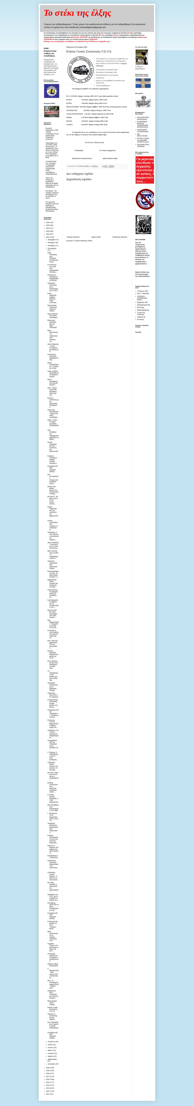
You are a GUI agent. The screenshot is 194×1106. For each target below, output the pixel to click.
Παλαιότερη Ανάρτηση (119, 237)
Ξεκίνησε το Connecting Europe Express (52, 1016)
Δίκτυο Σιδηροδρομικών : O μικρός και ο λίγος (53, 365)
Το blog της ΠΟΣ (142, 291)
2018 (48, 1073)
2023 (48, 231)
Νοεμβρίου (52, 242)
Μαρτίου (51, 1056)
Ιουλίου (50, 1045)
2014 (48, 1085)
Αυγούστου (52, 1042)
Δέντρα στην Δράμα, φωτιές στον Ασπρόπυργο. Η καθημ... (53, 490)
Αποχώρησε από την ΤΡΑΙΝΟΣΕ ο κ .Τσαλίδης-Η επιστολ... (53, 713)
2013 (48, 1088)
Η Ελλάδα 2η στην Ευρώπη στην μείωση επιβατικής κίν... (53, 634)
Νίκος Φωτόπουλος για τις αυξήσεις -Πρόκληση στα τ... (52, 936)
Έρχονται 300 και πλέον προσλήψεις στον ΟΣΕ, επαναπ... (52, 613)
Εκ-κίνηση (140, 319)
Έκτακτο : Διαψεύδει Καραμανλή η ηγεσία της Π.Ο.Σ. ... (52, 654)
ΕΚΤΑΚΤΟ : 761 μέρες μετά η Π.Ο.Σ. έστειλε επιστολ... (52, 500)
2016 (48, 1079)
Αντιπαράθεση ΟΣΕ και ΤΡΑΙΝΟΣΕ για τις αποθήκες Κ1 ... (52, 745)
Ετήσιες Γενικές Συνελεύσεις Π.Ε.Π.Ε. (52, 1009)
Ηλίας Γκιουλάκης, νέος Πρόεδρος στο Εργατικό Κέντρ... (52, 257)
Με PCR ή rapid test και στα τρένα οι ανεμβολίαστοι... (53, 776)
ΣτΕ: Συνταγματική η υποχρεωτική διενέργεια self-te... (52, 479)
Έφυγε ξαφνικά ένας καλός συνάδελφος (52, 315)
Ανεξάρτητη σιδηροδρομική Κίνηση (142, 298)
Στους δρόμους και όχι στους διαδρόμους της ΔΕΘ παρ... (52, 664)
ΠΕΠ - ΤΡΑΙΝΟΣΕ (143, 294)
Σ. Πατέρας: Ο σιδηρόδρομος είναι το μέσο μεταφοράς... (52, 756)
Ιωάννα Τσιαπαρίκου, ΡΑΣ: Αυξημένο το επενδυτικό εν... (52, 525)
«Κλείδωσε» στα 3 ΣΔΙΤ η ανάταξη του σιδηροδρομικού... (53, 733)
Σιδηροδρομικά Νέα (143, 305)
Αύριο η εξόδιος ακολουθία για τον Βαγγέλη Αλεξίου (53, 373)
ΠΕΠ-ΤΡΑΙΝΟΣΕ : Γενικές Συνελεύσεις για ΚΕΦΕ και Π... (53, 347)
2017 (48, 1076)
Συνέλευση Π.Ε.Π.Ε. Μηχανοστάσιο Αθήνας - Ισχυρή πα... (52, 723)
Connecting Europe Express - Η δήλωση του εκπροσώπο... (53, 876)
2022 (48, 234)
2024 (48, 228)
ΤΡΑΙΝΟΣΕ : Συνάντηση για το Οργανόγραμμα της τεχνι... (53, 286)
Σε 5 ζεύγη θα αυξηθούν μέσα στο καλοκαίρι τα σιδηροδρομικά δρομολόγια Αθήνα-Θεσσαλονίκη (52, 206)
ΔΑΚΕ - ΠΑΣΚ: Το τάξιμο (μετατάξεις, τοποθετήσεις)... (53, 423)
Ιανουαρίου (52, 1064)
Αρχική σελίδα (96, 237)
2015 (48, 1082)
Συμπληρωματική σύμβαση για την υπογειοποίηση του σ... (53, 603)
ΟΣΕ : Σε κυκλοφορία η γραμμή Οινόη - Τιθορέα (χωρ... (53, 984)
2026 (48, 222)
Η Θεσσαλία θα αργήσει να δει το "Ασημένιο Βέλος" (52, 925)
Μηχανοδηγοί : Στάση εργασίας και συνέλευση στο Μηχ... (52, 583)
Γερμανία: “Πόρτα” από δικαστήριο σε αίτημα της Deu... (53, 947)
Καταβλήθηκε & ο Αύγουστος (52, 856)
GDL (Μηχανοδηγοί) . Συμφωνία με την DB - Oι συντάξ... (53, 624)
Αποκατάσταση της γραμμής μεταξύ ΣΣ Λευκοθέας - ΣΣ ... (52, 593)
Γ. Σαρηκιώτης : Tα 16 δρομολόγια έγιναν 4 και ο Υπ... (52, 817)
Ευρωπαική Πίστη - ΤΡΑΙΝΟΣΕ (143, 145)
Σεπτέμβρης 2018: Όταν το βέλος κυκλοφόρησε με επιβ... (53, 906)
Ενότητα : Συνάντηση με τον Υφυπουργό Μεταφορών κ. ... (53, 402)
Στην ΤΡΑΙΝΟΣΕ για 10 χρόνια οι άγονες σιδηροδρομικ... (53, 1026)
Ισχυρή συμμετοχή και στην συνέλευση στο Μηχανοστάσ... (52, 447)
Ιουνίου (50, 1047)
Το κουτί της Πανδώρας (141, 313)
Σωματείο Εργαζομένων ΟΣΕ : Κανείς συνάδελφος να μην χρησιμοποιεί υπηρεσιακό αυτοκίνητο (52, 133)
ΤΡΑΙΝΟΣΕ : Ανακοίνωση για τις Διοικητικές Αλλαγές (52, 686)
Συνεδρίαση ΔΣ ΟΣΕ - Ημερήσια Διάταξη (52, 468)
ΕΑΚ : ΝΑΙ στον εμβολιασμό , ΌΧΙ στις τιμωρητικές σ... (52, 644)
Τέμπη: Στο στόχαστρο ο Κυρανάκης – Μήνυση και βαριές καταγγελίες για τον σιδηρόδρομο (52, 182)
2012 (48, 1091)
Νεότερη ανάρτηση (73, 237)
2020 (48, 1068)
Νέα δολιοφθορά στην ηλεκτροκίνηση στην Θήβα (53, 807)
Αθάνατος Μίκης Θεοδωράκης (52, 965)
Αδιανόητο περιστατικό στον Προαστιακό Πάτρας (52, 564)
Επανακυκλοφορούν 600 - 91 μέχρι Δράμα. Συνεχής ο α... (53, 574)
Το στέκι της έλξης (77, 13)
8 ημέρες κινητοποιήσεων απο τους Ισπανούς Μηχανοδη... (52, 839)
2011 (48, 1094)
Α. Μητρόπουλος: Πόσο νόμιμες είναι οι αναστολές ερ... (53, 973)
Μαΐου (50, 1050)
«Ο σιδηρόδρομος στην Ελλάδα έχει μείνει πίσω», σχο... (52, 675)
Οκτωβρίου (52, 245)
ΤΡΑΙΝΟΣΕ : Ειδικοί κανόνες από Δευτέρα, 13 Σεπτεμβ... (52, 766)
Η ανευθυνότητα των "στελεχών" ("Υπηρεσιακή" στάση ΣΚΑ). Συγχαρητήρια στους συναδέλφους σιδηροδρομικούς (51, 167)
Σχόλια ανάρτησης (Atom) (83, 241)
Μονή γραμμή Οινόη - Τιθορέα (52, 1002)
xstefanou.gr (141, 317)
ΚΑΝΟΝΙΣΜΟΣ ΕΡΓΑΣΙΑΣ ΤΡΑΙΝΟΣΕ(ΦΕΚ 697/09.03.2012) (142, 124)
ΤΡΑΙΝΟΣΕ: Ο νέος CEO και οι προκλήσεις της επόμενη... (53, 536)
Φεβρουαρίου (52, 1059)
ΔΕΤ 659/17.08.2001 (142, 135)
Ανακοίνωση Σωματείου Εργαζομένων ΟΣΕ (53, 357)
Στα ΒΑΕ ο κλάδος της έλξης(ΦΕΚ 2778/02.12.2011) (143, 140)
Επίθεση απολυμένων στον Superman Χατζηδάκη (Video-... (52, 787)
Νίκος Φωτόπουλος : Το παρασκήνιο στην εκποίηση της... (52, 336)
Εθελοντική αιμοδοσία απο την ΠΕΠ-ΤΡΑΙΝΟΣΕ (52, 324)
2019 (48, 1070)
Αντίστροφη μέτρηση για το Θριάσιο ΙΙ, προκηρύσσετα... (53, 957)
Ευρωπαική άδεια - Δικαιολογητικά (143, 118)
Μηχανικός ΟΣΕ (142, 302)
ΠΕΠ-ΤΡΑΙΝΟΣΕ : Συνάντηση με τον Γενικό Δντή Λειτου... (53, 545)
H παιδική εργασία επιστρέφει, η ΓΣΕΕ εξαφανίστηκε (52, 798)
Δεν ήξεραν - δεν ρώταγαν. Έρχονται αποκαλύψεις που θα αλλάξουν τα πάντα (52, 194)
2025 (48, 225)
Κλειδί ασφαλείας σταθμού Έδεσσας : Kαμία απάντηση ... (52, 298)
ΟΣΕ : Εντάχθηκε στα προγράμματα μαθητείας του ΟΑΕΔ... (53, 434)
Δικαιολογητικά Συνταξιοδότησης (143, 130)
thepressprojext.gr (143, 310)
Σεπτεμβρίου (52, 248)
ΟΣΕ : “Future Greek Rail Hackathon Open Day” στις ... (52, 391)
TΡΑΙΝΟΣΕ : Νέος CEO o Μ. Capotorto (52, 695)
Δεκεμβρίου (52, 240)
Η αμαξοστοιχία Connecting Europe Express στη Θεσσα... (52, 703)
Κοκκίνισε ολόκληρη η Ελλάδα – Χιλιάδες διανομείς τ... (52, 459)
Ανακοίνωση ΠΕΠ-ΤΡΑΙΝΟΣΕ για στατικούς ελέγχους (52, 994)
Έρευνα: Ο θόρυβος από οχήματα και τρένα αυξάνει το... (53, 849)
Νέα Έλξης (140, 307)
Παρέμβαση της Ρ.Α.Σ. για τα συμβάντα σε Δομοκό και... (52, 897)
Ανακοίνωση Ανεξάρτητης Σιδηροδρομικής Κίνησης (53, 277)
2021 (48, 237)
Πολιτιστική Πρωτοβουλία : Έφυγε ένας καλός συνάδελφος (52, 413)
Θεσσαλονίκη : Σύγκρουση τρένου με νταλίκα (52, 308)
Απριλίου (51, 1053)
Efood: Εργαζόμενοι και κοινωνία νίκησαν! (52, 382)
